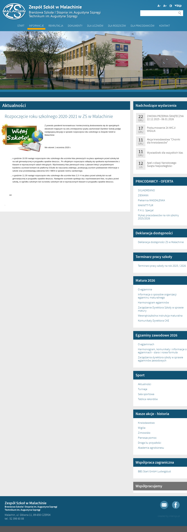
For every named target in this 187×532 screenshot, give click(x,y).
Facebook (176, 505)
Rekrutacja (55, 25)
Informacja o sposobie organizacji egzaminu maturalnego (157, 296)
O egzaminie (145, 289)
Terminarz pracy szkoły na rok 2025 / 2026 (162, 265)
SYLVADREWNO (146, 190)
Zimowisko (144, 432)
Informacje (36, 25)
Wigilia (141, 427)
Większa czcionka (159, 5)
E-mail (164, 505)
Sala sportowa (146, 394)
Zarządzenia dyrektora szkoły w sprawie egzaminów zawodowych (160, 359)
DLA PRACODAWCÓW (142, 25)
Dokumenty (75, 25)
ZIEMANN (143, 195)
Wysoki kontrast (170, 5)
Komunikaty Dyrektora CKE (153, 320)
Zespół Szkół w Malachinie (92, 11)
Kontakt (164, 25)
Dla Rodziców (117, 25)
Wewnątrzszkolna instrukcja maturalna (160, 315)
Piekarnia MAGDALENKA (151, 200)
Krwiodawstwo (146, 422)
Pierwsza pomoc (147, 437)
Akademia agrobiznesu (151, 447)
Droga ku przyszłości (149, 442)
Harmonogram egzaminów (153, 302)
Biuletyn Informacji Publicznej (178, 5)
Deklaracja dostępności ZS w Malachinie (161, 242)
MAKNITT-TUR (145, 205)
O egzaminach (146, 344)
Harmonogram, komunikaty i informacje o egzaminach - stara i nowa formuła (162, 351)
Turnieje (142, 389)
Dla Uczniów (95, 25)
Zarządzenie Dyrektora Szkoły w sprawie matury (161, 309)
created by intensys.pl (169, 516)
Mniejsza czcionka (165, 5)
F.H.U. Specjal (145, 210)
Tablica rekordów (148, 399)
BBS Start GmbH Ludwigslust (154, 471)
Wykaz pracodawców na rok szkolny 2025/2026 (158, 217)
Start (20, 25)
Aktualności (144, 384)
